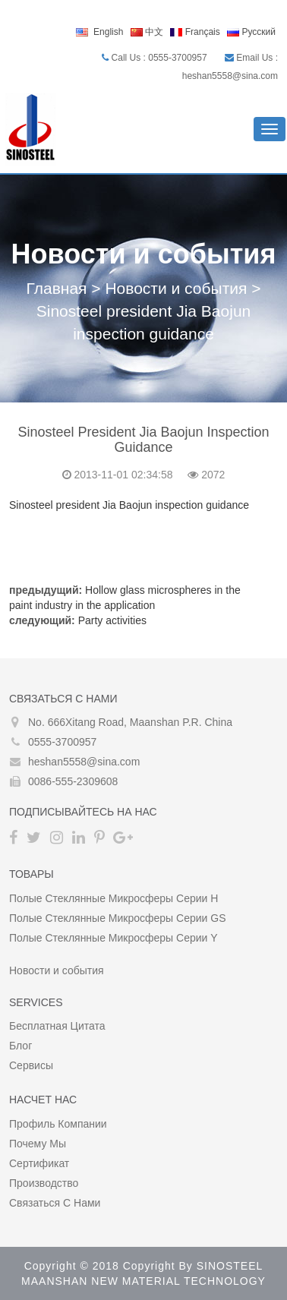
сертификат (39, 1163)
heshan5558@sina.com (84, 762)
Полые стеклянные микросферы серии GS (117, 918)
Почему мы (37, 1144)
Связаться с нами (54, 1203)
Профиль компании (58, 1124)
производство (43, 1183)
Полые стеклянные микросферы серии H (113, 898)
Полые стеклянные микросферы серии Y (113, 938)
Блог (20, 1046)
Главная (57, 288)
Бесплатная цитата (57, 1026)
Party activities (112, 620)
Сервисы (31, 1065)
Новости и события (176, 288)
